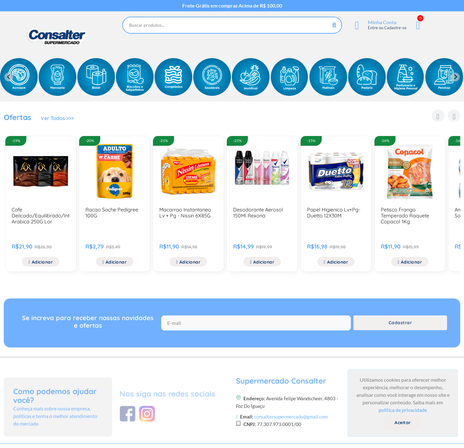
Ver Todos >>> (57, 118)
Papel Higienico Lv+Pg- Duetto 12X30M (333, 212)
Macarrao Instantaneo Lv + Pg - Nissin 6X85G (185, 212)
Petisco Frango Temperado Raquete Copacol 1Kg (405, 215)
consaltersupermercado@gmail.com (291, 437)
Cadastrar (400, 322)
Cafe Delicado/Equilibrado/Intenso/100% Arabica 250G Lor (53, 215)
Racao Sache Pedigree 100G (111, 212)
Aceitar (403, 422)
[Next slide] (455, 77)
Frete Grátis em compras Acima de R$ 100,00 (232, 5)
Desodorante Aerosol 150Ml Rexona (258, 212)
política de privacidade (403, 410)
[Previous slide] (8, 77)
